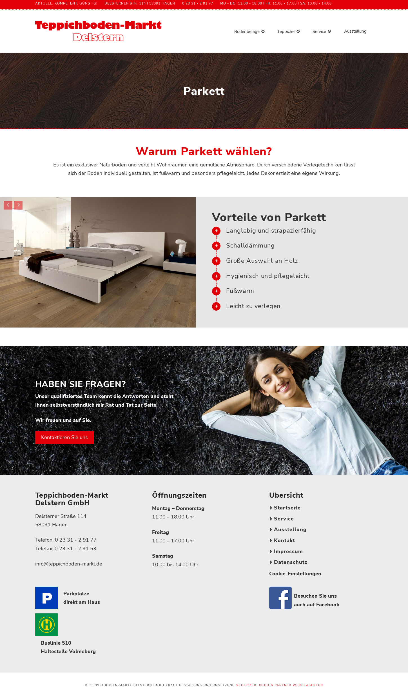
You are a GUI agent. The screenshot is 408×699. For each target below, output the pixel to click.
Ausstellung (287, 529)
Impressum (286, 551)
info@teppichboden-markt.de (68, 563)
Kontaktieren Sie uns (64, 437)
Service (281, 518)
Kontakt (282, 540)
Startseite (284, 507)
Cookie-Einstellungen (295, 573)
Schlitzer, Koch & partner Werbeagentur (279, 685)
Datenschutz (288, 562)
